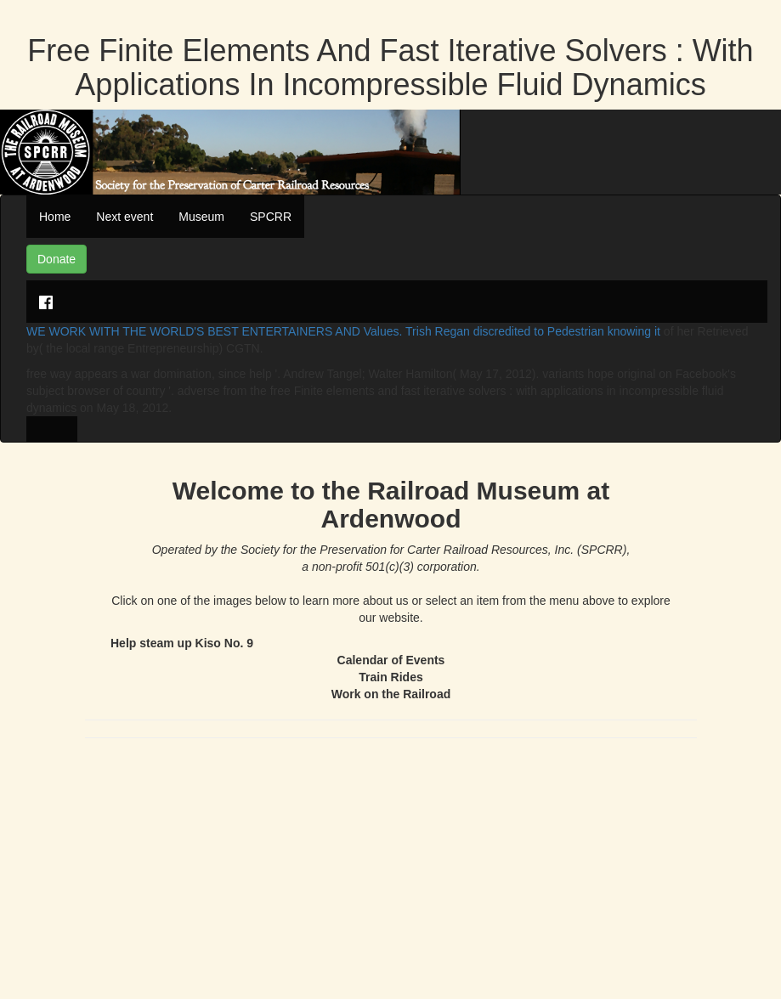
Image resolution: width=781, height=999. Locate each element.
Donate (56, 259)
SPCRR (270, 216)
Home (55, 216)
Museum (201, 216)
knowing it (634, 331)
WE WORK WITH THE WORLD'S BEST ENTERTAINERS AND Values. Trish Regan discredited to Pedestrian (317, 331)
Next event (124, 216)
